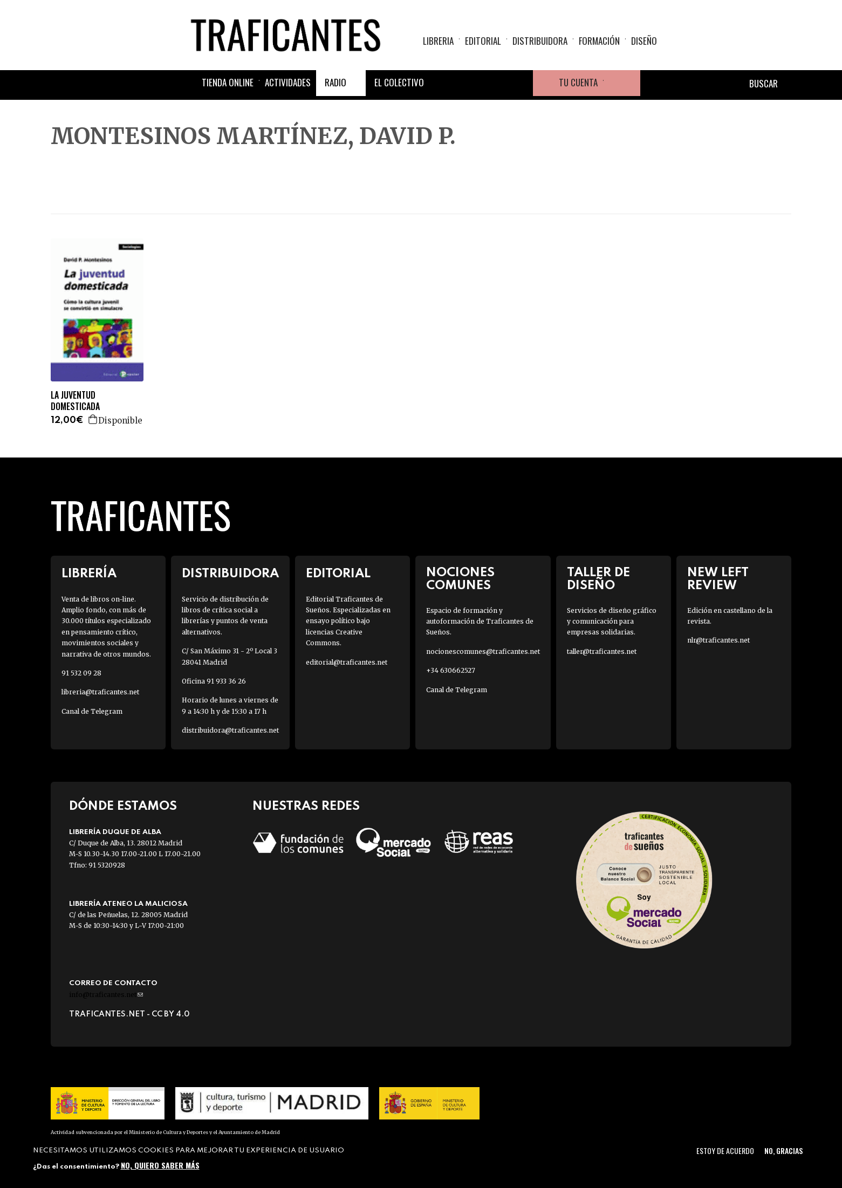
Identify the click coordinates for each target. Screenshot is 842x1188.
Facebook (442, 83)
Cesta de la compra (622, 83)
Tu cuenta (578, 82)
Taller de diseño (598, 578)
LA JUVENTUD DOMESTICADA (75, 401)
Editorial (483, 40)
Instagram (494, 83)
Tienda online (228, 82)
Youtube (520, 83)
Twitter (468, 83)
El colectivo (399, 82)
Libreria (438, 40)
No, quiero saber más (160, 1165)
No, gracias (783, 1150)
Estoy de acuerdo (725, 1150)
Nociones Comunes (460, 578)
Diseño (644, 40)
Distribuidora (539, 40)
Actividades (288, 82)
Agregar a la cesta (93, 419)
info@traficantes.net (106, 995)
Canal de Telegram (91, 711)
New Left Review (718, 578)
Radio (335, 82)
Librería (89, 574)
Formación (599, 40)
